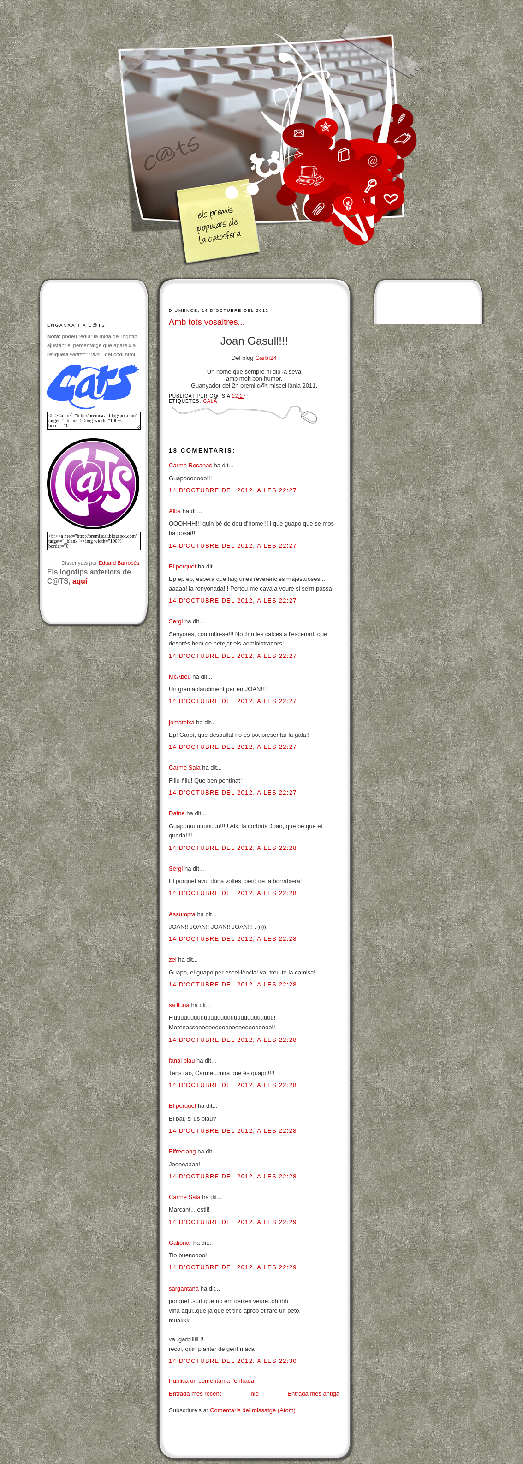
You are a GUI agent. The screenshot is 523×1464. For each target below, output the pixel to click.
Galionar (180, 1242)
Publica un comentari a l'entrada (211, 1380)
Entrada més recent (195, 1393)
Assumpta (182, 914)
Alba (175, 511)
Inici (254, 1393)
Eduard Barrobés (119, 563)
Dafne (177, 813)
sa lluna (179, 1005)
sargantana (184, 1288)
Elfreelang (182, 1151)
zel (173, 959)
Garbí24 (266, 357)
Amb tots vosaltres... (207, 322)
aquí (79, 581)
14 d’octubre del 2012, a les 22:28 (233, 847)
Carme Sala (185, 767)
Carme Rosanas (190, 465)
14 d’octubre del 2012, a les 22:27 (233, 490)
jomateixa (182, 722)
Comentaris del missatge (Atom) (253, 1410)
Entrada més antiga (313, 1393)
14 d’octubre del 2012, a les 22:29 (233, 1222)
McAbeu (180, 676)
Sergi (176, 621)
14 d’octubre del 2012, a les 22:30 (233, 1360)
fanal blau (182, 1060)
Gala (210, 401)
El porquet (182, 566)
